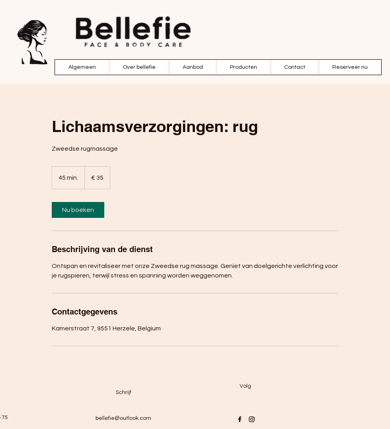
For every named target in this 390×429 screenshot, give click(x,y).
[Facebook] (240, 419)
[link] (78, 210)
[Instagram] (251, 419)
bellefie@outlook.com (123, 418)
